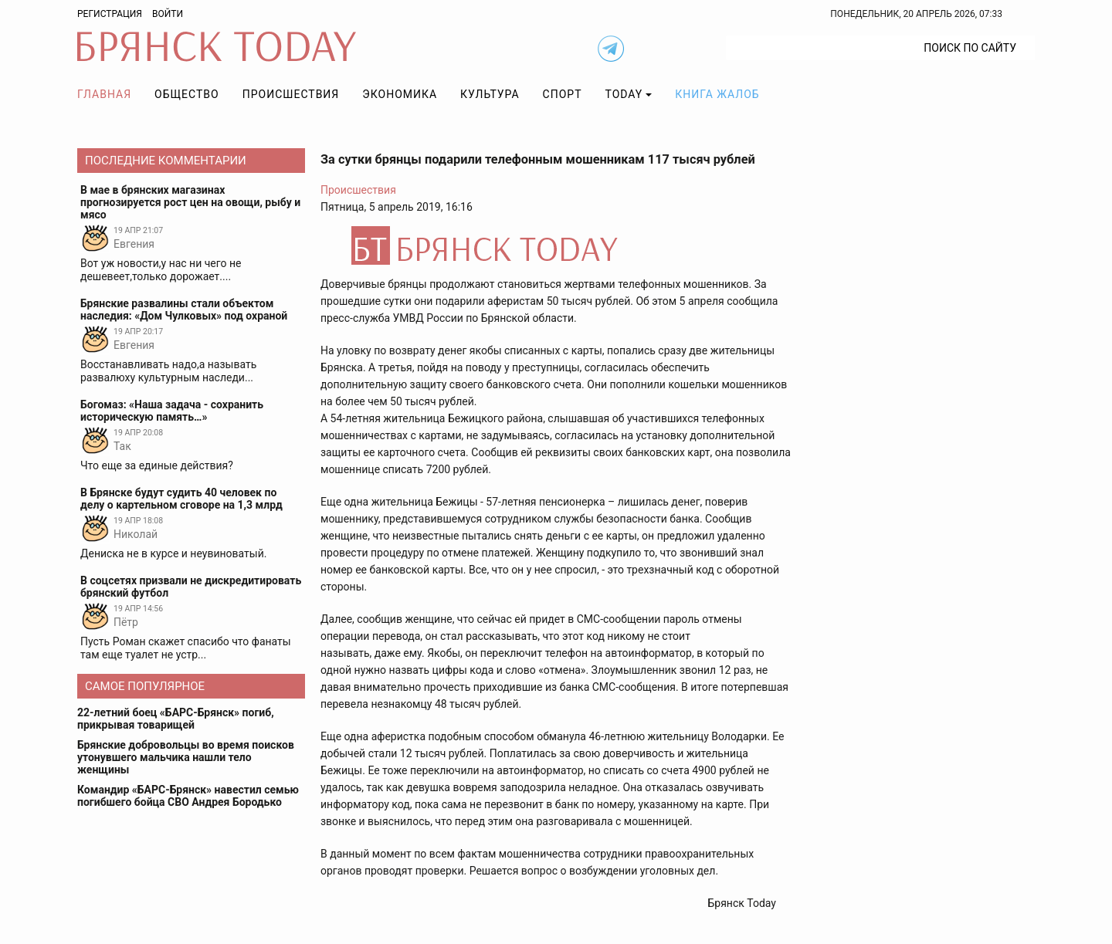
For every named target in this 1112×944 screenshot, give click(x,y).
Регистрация (109, 13)
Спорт (562, 94)
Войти (167, 13)
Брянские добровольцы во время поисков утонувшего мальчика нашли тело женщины (185, 757)
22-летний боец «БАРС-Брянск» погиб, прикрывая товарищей (175, 718)
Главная (104, 94)
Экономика (399, 94)
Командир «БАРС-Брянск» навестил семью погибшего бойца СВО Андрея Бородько (188, 795)
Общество (186, 94)
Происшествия (291, 94)
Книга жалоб (717, 94)
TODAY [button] (624, 94)
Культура (489, 94)
